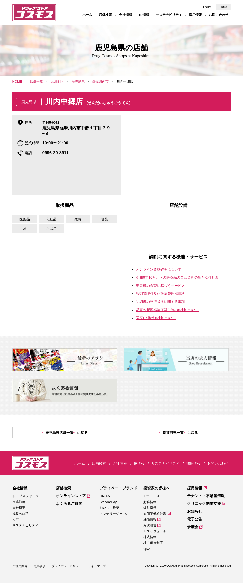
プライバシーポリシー (67, 566)
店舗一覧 (36, 81)
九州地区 (57, 81)
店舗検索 (63, 488)
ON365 (105, 496)
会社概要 (18, 508)
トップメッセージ (25, 496)
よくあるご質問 (69, 503)
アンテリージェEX (113, 514)
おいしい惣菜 (109, 508)
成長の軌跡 (20, 514)
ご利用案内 (19, 566)
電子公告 (194, 519)
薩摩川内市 (100, 81)
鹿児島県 (78, 81)
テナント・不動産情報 (206, 496)
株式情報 (149, 537)
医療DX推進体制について (156, 318)
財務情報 (149, 502)
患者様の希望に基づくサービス (160, 286)
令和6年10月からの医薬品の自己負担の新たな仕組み (177, 277)
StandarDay (108, 502)
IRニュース (151, 496)
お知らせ (194, 511)
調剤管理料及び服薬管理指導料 (160, 294)
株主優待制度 (153, 543)
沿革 (15, 519)
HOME (17, 81)
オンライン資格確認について (158, 269)
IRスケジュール (154, 531)
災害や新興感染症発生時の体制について (167, 310)
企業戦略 (18, 502)
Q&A (146, 549)
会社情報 (19, 488)
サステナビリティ (25, 525)
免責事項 (39, 566)
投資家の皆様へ (156, 488)
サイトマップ (97, 566)
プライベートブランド (118, 488)
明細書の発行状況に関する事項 (160, 302)
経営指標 (149, 508)
